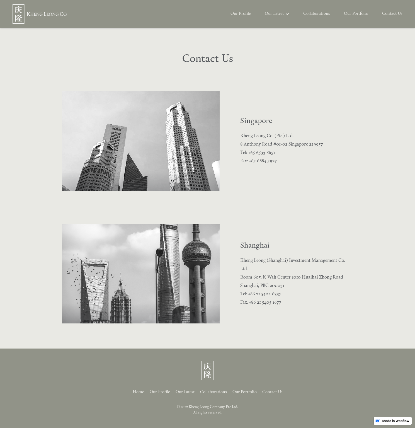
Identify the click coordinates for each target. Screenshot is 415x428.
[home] (40, 14)
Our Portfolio (356, 14)
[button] (277, 14)
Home (138, 392)
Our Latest (185, 392)
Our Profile (240, 14)
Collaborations (316, 14)
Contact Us (392, 14)
